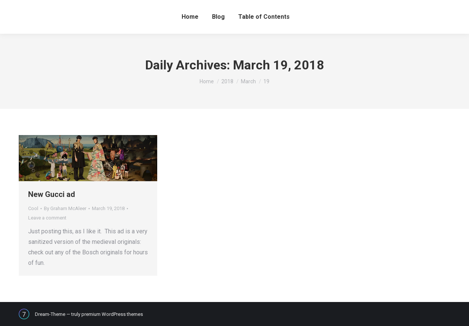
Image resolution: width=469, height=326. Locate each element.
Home (207, 81)
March (248, 81)
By (65, 208)
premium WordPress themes (112, 314)
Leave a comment (47, 218)
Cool (33, 208)
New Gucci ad (51, 194)
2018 (227, 81)
